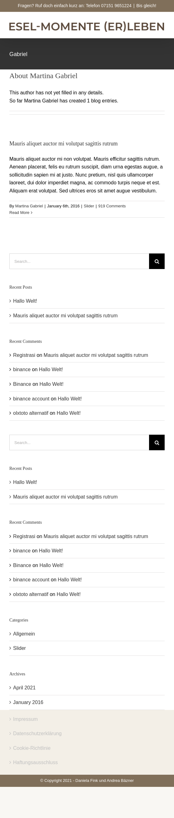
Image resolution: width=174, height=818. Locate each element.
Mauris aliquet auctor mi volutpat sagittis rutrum (63, 143)
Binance (22, 384)
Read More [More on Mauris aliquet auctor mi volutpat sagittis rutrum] (19, 212)
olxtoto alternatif (30, 413)
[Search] (157, 261)
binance (22, 369)
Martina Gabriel (29, 205)
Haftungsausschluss (35, 762)
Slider (89, 205)
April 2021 (24, 688)
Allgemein (24, 634)
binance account (31, 399)
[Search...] (79, 261)
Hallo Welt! (25, 301)
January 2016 (28, 702)
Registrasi (24, 355)
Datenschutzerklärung (37, 733)
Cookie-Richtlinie (32, 748)
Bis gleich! (146, 5)
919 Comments (112, 205)
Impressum (25, 719)
